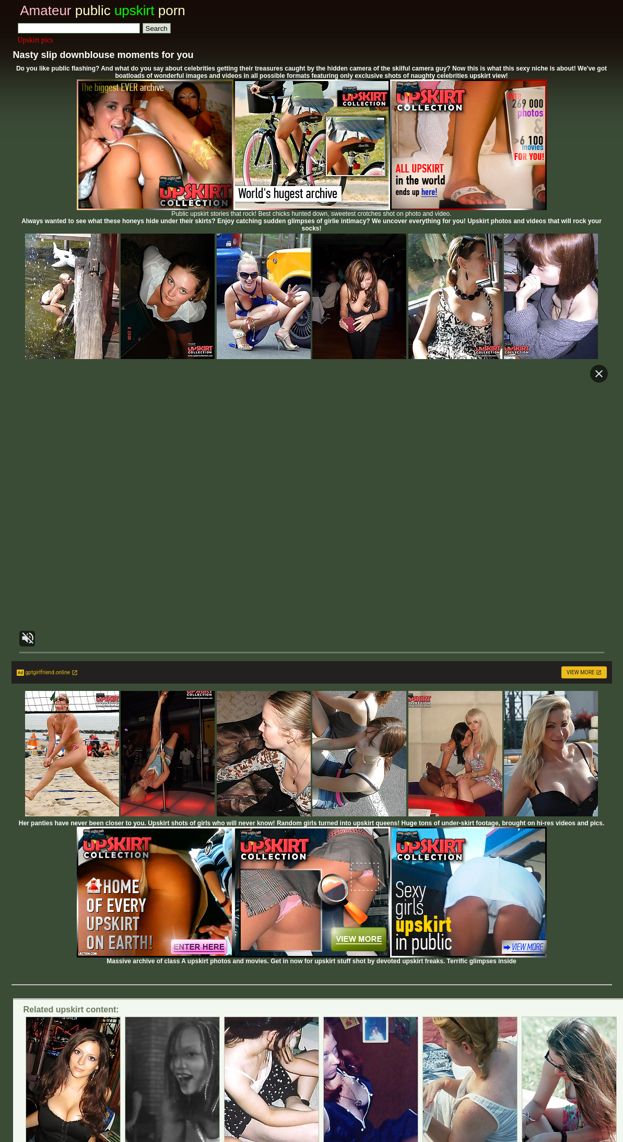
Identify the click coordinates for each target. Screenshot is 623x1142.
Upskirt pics (35, 40)
